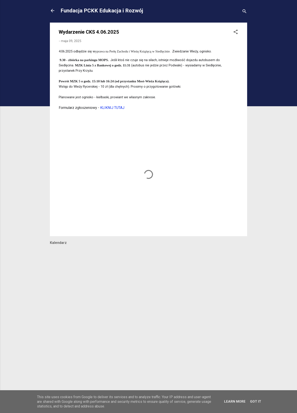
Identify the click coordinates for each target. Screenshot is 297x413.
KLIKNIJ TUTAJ (112, 108)
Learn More (235, 401)
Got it (255, 401)
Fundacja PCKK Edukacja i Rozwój (102, 11)
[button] (235, 32)
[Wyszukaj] (244, 12)
